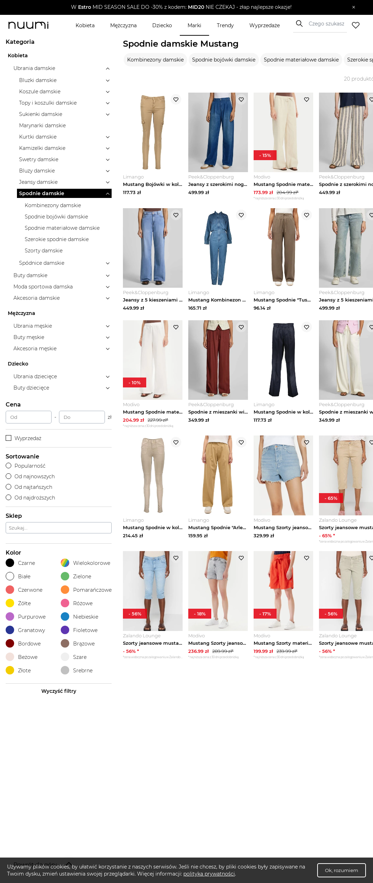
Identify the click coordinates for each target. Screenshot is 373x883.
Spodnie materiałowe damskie (301, 60)
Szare (74, 657)
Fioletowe (79, 630)
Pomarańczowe (86, 590)
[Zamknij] (353, 7)
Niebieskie (79, 617)
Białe (18, 576)
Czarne (20, 563)
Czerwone (24, 590)
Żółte (18, 603)
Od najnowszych (30, 476)
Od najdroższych (30, 498)
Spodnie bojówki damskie (223, 60)
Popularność (26, 466)
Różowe (77, 603)
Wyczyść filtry (58, 691)
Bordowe (23, 643)
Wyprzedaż (23, 438)
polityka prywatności (209, 874)
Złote (18, 670)
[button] (181, 7)
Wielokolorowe (85, 563)
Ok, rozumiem (341, 870)
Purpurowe (26, 617)
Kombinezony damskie (155, 60)
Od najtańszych (29, 487)
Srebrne (77, 670)
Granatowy (25, 630)
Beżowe (21, 657)
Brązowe (78, 643)
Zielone (76, 576)
